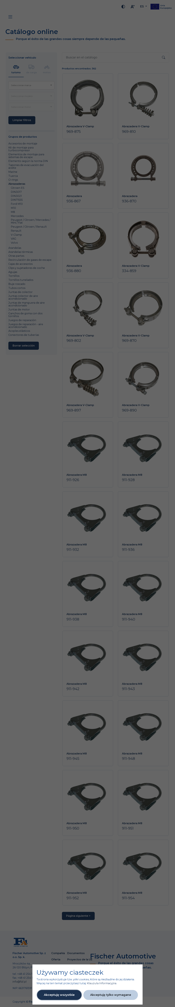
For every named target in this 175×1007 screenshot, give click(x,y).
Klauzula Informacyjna (101, 983)
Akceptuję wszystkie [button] (59, 995)
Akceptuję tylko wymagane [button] (110, 995)
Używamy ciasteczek (69, 972)
